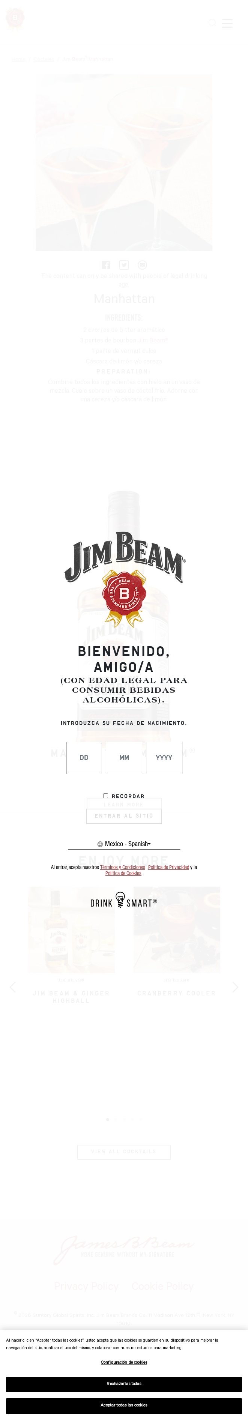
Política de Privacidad (168, 867)
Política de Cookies (123, 873)
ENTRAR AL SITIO (124, 816)
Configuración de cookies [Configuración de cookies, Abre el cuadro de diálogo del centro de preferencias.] (124, 1363)
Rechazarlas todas (124, 1384)
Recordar (128, 796)
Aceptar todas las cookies (124, 1405)
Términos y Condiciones (122, 867)
